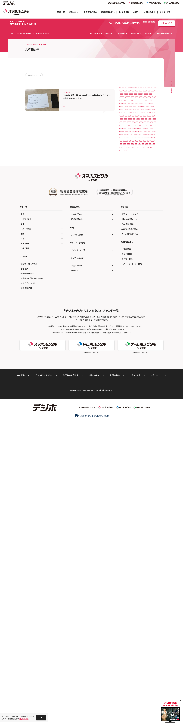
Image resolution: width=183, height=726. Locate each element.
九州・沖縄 (25, 552)
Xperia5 (123, 433)
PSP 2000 (142, 388)
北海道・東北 (26, 523)
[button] (41, 717)
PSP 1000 (131, 388)
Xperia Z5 (124, 423)
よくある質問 (123, 12)
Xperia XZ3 (148, 418)
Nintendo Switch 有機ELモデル (131, 353)
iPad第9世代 (138, 188)
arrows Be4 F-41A (140, 103)
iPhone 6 (124, 238)
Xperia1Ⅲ (147, 428)
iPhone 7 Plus (150, 243)
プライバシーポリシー (29, 587)
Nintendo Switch (138, 343)
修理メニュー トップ (129, 518)
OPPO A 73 (124, 358)
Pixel (147, 368)
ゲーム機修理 (125, 453)
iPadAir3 (150, 163)
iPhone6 (134, 308)
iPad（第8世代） (126, 158)
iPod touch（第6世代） (128, 328)
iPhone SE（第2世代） (127, 253)
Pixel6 (134, 378)
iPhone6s (145, 308)
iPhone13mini (125, 283)
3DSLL (139, 88)
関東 (22, 527)
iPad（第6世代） (126, 153)
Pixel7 (152, 378)
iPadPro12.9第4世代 (127, 178)
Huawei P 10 (148, 113)
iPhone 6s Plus (126, 243)
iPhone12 (140, 268)
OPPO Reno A (125, 363)
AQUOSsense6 (139, 98)
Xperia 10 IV (137, 408)
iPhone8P (144, 313)
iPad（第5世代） (146, 148)
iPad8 (131, 163)
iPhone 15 (138, 228)
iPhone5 (148, 303)
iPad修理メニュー (128, 527)
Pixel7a (123, 383)
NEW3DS (148, 338)
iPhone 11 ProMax (141, 198)
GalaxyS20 (124, 113)
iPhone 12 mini (137, 203)
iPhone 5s (149, 233)
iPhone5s (124, 308)
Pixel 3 (66, 105)
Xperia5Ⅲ (145, 433)
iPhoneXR (148, 318)
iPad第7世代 (150, 183)
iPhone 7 (138, 243)
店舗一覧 (61, 12)
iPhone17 (138, 303)
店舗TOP (95, 33)
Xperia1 (134, 423)
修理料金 (108, 33)
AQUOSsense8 (125, 103)
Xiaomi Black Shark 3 (148, 398)
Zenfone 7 (124, 443)
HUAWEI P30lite (126, 118)
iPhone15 (124, 293)
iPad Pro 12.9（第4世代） (129, 148)
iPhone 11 (150, 193)
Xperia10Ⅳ (124, 428)
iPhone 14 (124, 223)
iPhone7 (124, 313)
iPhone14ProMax (140, 288)
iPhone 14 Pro (125, 228)
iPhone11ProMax (126, 268)
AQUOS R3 (149, 88)
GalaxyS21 (136, 113)
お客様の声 (134, 33)
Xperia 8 (148, 408)
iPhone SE (148, 248)
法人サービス (165, 12)
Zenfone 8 (135, 443)
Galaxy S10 (150, 108)
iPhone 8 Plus (135, 248)
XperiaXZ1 (147, 438)
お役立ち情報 (149, 12)
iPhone (140, 193)
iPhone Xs (146, 258)
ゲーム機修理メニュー (130, 537)
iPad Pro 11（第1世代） (142, 133)
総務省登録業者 (27, 577)
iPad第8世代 (125, 188)
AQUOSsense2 (125, 98)
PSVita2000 (148, 393)
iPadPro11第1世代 (127, 173)
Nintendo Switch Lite (128, 348)
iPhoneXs (124, 323)
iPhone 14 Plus (137, 223)
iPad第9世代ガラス (127, 193)
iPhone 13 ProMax (141, 218)
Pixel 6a (151, 373)
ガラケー (146, 443)
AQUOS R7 (124, 93)
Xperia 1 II (133, 403)
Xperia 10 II (144, 403)
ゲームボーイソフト (146, 448)
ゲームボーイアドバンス (128, 448)
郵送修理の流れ (108, 12)
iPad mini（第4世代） (143, 128)
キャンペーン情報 (163, 33)
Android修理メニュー (130, 532)
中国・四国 (25, 547)
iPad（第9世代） (140, 158)
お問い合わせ (94, 679)
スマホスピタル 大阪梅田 (23, 23)
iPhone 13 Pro (125, 218)
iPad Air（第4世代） (127, 128)
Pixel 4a (132, 373)
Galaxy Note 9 (137, 108)
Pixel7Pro (133, 383)
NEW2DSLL (136, 338)
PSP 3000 (124, 393)
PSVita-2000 (136, 393)
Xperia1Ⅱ (136, 428)
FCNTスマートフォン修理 (131, 567)
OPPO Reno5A (139, 363)
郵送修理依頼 (26, 591)
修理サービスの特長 (29, 567)
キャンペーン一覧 (78, 553)
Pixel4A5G (124, 378)
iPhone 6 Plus (135, 238)
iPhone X (124, 258)
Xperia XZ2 (136, 418)
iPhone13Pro (139, 283)
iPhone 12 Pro (125, 208)
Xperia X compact (127, 413)
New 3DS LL (125, 338)
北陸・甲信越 (26, 532)
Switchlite (133, 398)
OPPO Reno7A (126, 368)
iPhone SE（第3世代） (145, 253)
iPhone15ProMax (126, 298)
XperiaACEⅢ (125, 438)
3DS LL (130, 88)
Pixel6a (143, 378)
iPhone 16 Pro (125, 233)
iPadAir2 (140, 163)
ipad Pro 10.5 (125, 133)
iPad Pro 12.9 (144, 138)
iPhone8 (134, 313)
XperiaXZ (137, 438)
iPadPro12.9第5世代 (145, 178)
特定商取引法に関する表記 (32, 582)
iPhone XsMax (125, 263)
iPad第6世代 (138, 183)
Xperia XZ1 (124, 418)
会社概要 (24, 572)
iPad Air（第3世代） (143, 123)
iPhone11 (138, 263)
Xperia (123, 403)
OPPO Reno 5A (149, 358)
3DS (122, 88)
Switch (123, 398)
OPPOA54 (138, 368)
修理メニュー (74, 12)
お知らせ (136, 12)
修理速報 (121, 33)
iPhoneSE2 (124, 318)
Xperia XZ (140, 413)
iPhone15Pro (136, 293)
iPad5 (151, 158)
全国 (22, 518)
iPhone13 (140, 278)
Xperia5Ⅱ (134, 433)
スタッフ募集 (126, 558)
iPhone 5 (138, 233)
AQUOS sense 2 (137, 93)
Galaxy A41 (124, 108)
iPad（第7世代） (140, 153)
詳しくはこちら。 (23, 719)
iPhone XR (134, 258)
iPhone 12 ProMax (141, 208)
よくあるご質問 (77, 538)
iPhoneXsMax (136, 323)
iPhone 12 (124, 203)
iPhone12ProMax (126, 278)
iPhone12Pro (139, 273)
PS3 (152, 383)
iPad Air (138, 118)
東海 (22, 537)
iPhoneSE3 (136, 318)
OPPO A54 (136, 358)
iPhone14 (151, 283)
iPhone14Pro (125, 288)
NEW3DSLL (124, 343)
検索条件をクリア (33, 75)
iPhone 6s (148, 238)
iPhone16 (140, 298)
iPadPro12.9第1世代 (144, 173)
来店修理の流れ (90, 12)
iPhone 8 (124, 248)
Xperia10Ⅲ (145, 423)
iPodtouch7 (125, 333)
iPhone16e (151, 298)
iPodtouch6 (144, 328)
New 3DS (150, 333)
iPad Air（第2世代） (127, 123)
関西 (22, 542)
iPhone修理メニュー (130, 523)
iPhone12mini (125, 273)
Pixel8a (143, 383)
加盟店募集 (126, 553)
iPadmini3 (124, 168)
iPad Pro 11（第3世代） (128, 138)
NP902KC (148, 353)
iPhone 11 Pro (125, 198)
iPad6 (123, 163)
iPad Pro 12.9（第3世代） (129, 143)
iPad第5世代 (125, 183)
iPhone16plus (125, 303)
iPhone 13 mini (137, 213)
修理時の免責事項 (70, 679)
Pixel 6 (142, 373)
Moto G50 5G (137, 333)
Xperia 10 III (125, 408)
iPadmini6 (135, 168)
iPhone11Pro (150, 263)
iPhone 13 (124, 213)
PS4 (122, 388)
